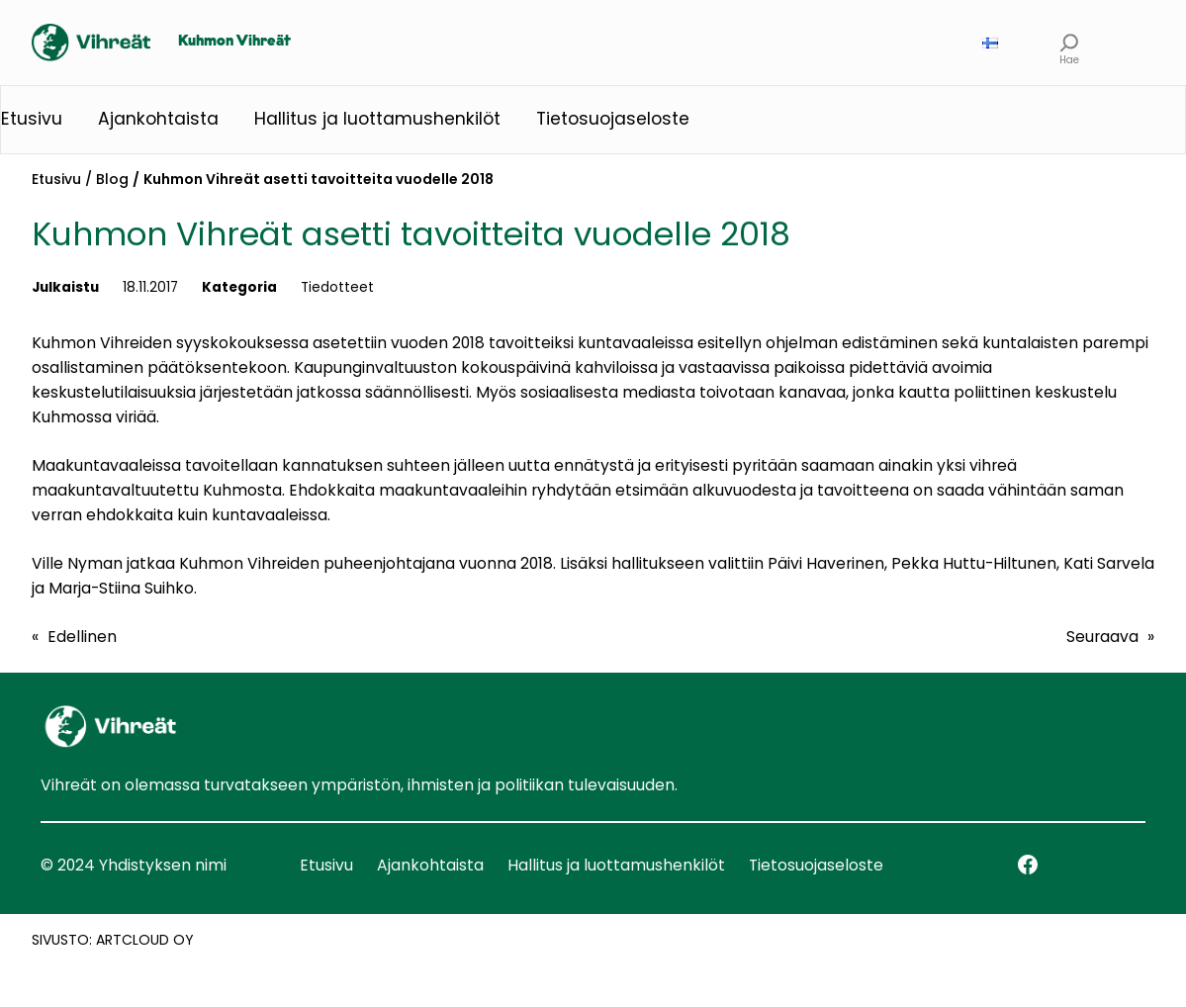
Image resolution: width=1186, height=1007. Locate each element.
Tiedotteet (337, 287)
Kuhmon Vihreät (234, 41)
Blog (112, 179)
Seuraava (1102, 636)
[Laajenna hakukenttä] (1069, 43)
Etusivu (56, 179)
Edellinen (82, 636)
